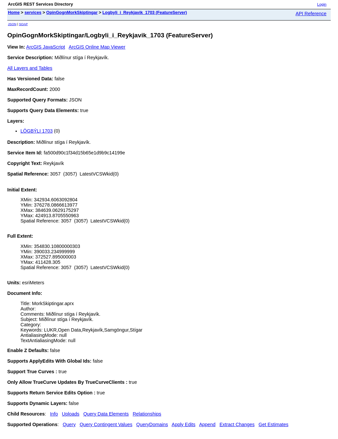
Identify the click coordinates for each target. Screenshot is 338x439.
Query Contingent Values (106, 424)
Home (14, 12)
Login (321, 4)
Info (54, 414)
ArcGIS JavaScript (45, 47)
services (32, 12)
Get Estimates (273, 424)
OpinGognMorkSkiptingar (72, 12)
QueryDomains (152, 424)
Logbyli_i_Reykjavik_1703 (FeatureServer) (144, 12)
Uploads (71, 414)
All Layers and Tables (29, 68)
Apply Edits (183, 424)
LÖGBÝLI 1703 (36, 131)
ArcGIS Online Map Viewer (97, 47)
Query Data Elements (106, 414)
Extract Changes (237, 424)
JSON (12, 24)
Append (207, 424)
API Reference (310, 13)
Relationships (147, 414)
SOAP (23, 24)
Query (69, 424)
